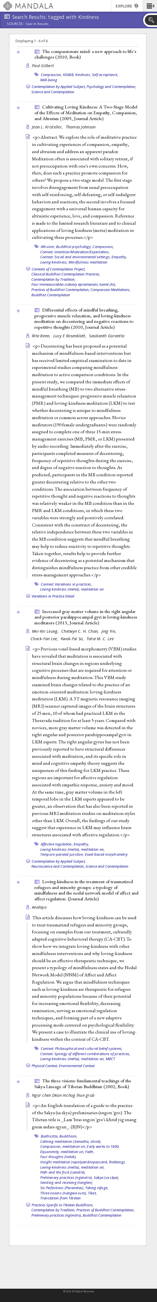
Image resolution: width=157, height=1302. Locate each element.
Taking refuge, (96, 1187)
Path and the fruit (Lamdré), (63, 1172)
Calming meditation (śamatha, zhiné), (71, 1141)
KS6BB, (69, 74)
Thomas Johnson (81, 127)
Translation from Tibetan (60, 1197)
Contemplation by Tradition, (53, 279)
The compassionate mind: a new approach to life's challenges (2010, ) (85, 54)
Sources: (15, 24)
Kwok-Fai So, (73, 638)
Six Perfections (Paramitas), (62, 1187)
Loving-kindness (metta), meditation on (72, 589)
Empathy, (119, 256)
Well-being (48, 79)
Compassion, (51, 74)
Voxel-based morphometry (106, 854)
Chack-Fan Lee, (45, 638)
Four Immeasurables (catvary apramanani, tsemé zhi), (73, 284)
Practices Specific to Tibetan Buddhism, (62, 1204)
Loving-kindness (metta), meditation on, (72, 849)
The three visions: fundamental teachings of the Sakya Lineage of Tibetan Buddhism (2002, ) (82, 1084)
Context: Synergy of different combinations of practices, (85, 1053)
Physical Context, (45, 1065)
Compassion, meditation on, (63, 1146)
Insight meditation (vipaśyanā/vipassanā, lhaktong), (83, 1161)
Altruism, (48, 246)
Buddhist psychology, (74, 246)
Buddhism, (68, 1136)
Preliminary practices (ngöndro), (66, 1177)
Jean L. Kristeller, (48, 127)
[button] (150, 6)
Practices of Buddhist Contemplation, (60, 289)
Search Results (37, 24)
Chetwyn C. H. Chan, (80, 631)
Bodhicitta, (50, 1136)
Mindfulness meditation (88, 262)
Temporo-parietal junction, (62, 854)
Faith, (89, 1151)
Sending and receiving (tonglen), (66, 1182)
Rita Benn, (42, 335)
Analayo (39, 907)
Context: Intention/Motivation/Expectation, (75, 251)
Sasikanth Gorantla (106, 335)
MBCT (110, 1058)
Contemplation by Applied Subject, (59, 86)
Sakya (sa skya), (106, 1177)
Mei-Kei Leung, (46, 631)
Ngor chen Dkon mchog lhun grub (63, 1095)
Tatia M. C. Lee (100, 638)
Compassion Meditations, (110, 289)
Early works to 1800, (103, 1146)
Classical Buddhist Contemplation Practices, (65, 274)
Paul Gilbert (43, 65)
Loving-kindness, (54, 262)
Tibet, (92, 1192)
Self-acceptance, (105, 74)
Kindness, (83, 74)
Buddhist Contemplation (50, 294)
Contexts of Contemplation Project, (58, 269)
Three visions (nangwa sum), (63, 1192)
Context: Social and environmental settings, (75, 256)
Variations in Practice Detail (53, 596)
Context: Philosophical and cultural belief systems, (82, 1048)
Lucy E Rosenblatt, (70, 335)
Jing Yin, (110, 631)
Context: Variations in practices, (66, 584)
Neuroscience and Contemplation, (58, 866)
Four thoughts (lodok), (58, 1156)
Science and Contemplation (52, 91)
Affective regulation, (57, 844)
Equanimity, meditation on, (62, 1151)
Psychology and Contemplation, (111, 86)
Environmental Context (77, 1065)
